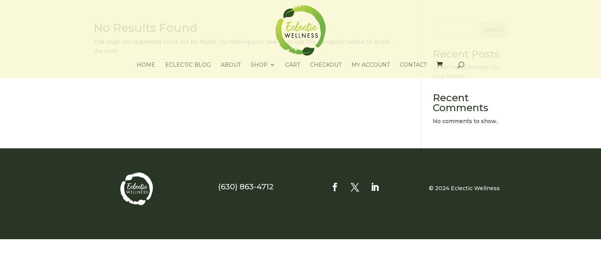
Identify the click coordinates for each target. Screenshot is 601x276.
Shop (259, 65)
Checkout (326, 65)
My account (370, 65)
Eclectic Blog (188, 65)
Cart (292, 65)
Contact (413, 65)
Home (146, 65)
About (231, 65)
